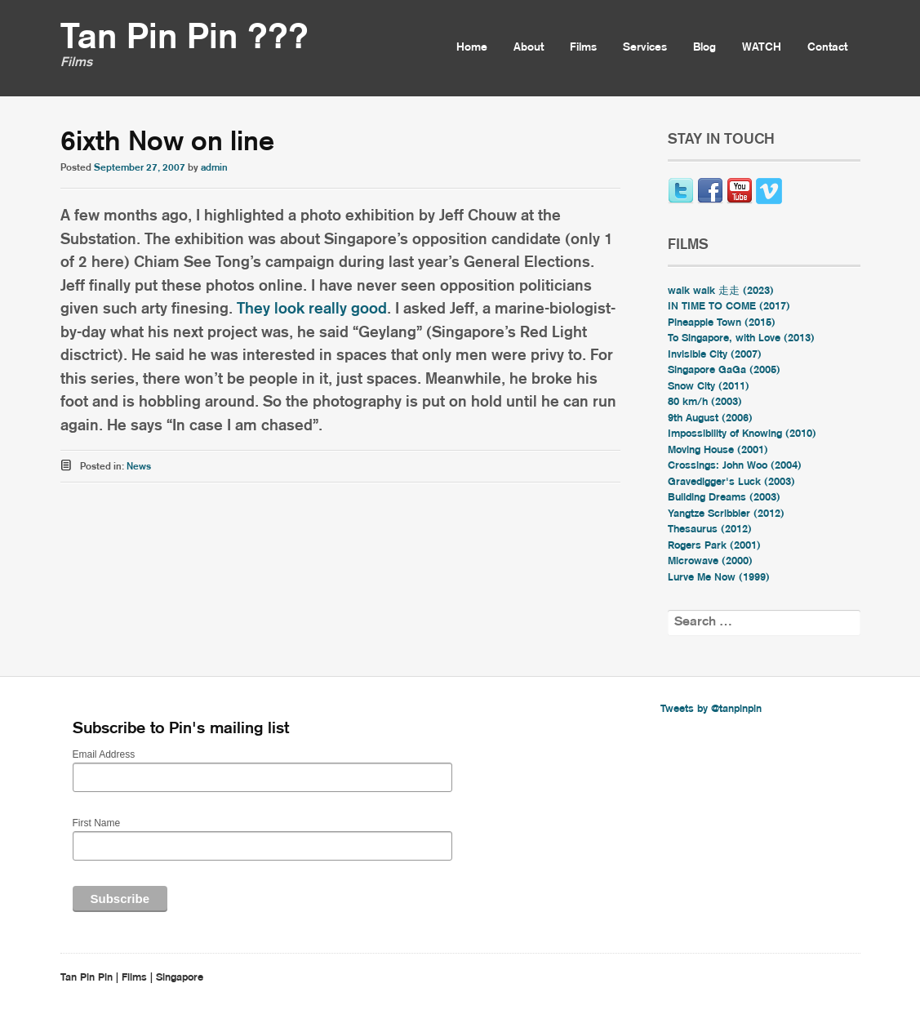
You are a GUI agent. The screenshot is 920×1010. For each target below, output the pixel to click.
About (528, 47)
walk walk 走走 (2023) (721, 291)
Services (645, 47)
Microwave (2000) (710, 561)
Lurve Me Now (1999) (719, 577)
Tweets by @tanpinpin (711, 709)
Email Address (104, 754)
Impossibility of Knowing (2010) (742, 433)
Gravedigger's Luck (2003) (731, 482)
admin (214, 167)
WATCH (761, 47)
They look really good (312, 309)
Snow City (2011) (708, 386)
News (139, 466)
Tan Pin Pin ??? (184, 38)
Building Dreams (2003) (724, 497)
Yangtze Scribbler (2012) (726, 513)
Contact (827, 47)
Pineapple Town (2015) (722, 322)
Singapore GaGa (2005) (724, 370)
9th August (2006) (710, 418)
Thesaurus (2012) (710, 529)
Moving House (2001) (718, 450)
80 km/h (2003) (705, 402)
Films (583, 47)
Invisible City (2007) (715, 354)
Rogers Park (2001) (714, 545)
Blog (704, 47)
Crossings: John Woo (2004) (735, 465)
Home (471, 47)
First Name (97, 823)
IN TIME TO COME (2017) (729, 306)
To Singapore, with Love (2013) (741, 338)
